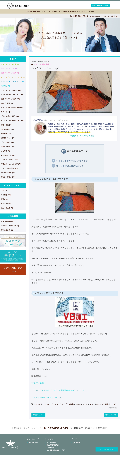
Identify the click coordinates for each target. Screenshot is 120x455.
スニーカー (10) (6, 112)
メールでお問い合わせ (106, 449)
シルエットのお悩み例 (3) (10, 226)
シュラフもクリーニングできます (72, 161)
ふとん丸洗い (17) (7, 129)
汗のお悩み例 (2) (7, 230)
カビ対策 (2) (5, 151)
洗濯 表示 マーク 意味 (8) (10, 73)
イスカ (38, 404)
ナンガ (113, 404)
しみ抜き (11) (6, 195)
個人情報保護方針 (53, 445)
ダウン (92, 404)
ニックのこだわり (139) (9, 159)
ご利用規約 (50, 447)
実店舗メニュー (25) (8, 138)
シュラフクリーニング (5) (10, 64)
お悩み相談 (12, 216)
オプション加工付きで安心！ (70, 166)
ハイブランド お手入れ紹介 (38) (12, 107)
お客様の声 (76, 443)
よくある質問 (51, 442)
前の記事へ (38, 415)
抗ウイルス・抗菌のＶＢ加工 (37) (12, 120)
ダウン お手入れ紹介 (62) (10, 116)
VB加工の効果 (37, 383)
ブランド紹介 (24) (7, 142)
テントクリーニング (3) (9, 68)
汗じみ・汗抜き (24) (8, 177)
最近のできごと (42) (8, 155)
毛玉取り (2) (5, 86)
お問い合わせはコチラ (100, 6)
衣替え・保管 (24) (7, 146)
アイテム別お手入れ (43, 64)
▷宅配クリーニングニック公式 (81, 136)
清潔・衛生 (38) (6, 125)
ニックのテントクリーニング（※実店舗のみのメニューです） (58, 390)
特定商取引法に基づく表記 (56, 450)
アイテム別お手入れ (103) (10, 168)
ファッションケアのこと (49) (11, 90)
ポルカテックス (81, 404)
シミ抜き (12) (6, 133)
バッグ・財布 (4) (7, 103)
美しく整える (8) (7, 208)
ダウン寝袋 (69, 404)
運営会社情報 (33, 442)
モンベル (45, 404)
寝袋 (107, 404)
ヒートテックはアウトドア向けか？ (47, 397)
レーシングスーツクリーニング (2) (13, 77)
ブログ (12, 59)
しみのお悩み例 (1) (7, 221)
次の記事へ (110, 415)
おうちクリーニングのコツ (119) (12, 81)
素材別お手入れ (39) (8, 172)
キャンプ (99, 404)
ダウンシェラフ (57, 404)
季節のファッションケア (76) (11, 164)
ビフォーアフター (13, 185)
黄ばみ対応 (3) (6, 203)
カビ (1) (4, 190)
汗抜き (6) (4, 199)
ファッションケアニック (12, 269)
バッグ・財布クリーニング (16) (12, 94)
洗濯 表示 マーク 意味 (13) (10, 99)
